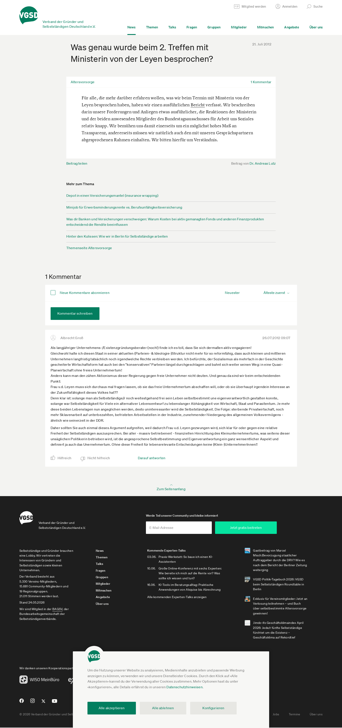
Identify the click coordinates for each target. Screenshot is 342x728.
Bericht (198, 105)
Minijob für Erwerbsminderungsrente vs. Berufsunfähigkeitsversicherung (124, 207)
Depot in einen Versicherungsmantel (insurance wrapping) (112, 195)
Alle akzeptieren (112, 708)
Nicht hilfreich (98, 458)
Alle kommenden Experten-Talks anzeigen (178, 597)
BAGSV (57, 609)
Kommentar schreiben (75, 313)
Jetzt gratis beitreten (253, 528)
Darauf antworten (152, 458)
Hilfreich (65, 458)
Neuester (232, 292)
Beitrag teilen (76, 163)
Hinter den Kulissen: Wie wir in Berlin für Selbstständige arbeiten (117, 236)
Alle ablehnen (163, 708)
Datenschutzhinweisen (184, 687)
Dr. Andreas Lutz (263, 163)
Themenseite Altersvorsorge (89, 248)
